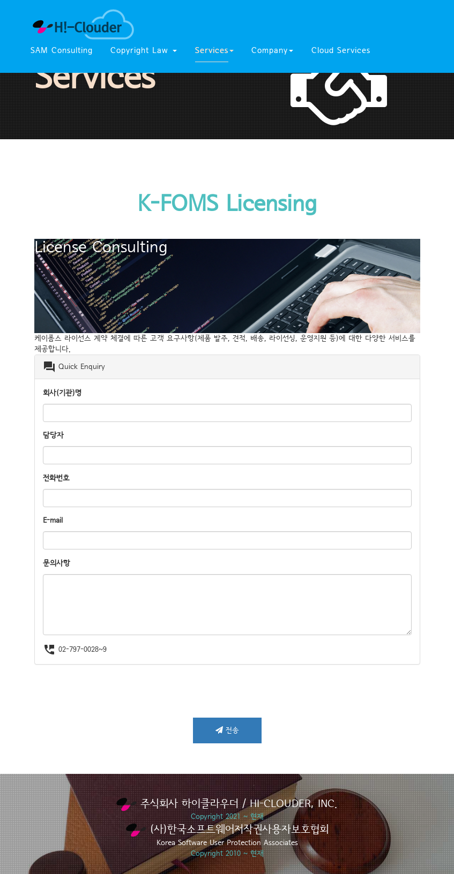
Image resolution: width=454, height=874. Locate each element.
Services (94, 78)
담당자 (53, 435)
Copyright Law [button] (143, 51)
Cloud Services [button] (340, 51)
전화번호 (56, 478)
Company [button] (272, 51)
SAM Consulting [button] (62, 51)
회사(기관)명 (62, 393)
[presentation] (115, 696)
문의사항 (56, 563)
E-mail (53, 520)
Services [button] (214, 51)
